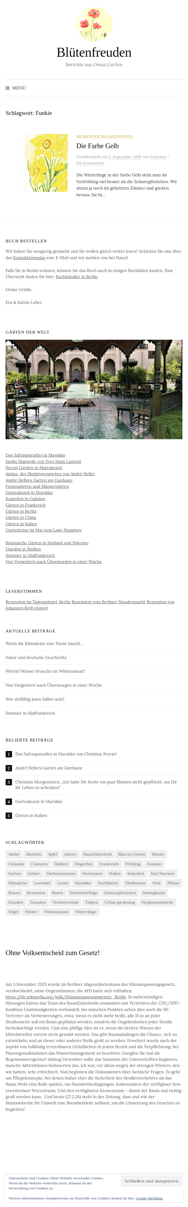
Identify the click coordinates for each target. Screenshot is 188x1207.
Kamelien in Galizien (25, 498)
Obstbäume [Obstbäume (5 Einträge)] (135, 882)
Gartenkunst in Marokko (29, 492)
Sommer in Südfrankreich (30, 555)
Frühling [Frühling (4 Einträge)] (133, 863)
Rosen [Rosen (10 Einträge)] (57, 892)
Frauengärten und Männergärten (37, 486)
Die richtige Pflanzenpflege (104, 136)
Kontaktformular (29, 257)
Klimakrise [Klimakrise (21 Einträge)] (17, 882)
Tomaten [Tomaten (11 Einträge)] (38, 902)
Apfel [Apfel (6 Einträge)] (52, 854)
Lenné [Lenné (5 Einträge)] (62, 882)
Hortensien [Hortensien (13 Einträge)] (92, 873)
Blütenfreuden (93, 52)
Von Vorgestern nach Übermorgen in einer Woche (54, 561)
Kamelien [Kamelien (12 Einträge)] (135, 873)
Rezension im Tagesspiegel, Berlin (38, 601)
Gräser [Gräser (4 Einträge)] (34, 873)
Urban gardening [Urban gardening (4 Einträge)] (119, 902)
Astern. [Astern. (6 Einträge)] (70, 854)
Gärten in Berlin (21, 511)
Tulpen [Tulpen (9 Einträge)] (91, 902)
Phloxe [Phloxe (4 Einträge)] (173, 882)
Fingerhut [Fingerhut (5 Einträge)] (83, 863)
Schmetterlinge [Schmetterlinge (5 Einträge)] (83, 892)
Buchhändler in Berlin (77, 276)
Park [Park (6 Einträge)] (157, 882)
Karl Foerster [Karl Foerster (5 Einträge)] (163, 873)
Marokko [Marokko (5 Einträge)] (83, 882)
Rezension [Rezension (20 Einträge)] (36, 892)
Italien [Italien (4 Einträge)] (115, 873)
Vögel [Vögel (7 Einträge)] (13, 911)
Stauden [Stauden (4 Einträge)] (15, 902)
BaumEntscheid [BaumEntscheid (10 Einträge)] (98, 854)
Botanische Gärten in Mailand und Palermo (47, 542)
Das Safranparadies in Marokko (35, 455)
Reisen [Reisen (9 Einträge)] (14, 892)
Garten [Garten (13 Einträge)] (14, 873)
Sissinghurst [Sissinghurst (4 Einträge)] (154, 892)
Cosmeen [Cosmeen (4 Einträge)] (39, 863)
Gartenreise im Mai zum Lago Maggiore (44, 530)
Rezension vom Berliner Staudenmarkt (109, 601)
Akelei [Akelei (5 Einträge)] (13, 854)
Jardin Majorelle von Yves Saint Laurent (43, 461)
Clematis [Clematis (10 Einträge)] (16, 863)
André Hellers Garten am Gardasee (39, 480)
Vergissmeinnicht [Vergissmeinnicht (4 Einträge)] (157, 902)
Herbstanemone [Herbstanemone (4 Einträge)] (61, 873)
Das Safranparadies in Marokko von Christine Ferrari (65, 754)
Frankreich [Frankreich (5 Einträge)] (109, 863)
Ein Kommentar (90, 163)
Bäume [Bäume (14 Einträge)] (158, 854)
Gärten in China (21, 517)
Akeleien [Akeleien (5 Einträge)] (33, 854)
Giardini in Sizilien (23, 549)
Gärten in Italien (21, 523)
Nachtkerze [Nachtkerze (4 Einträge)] (107, 882)
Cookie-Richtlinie (149, 1198)
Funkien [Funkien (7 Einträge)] (154, 863)
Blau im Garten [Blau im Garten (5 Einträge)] (131, 854)
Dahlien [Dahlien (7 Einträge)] (61, 863)
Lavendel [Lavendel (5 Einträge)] (42, 882)
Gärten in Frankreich (26, 505)
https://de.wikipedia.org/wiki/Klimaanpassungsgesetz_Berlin (66, 997)
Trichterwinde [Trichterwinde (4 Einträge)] (65, 902)
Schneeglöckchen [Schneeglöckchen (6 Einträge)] (120, 892)
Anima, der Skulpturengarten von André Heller (50, 473)
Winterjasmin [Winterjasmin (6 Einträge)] (56, 911)
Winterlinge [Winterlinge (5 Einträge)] (85, 911)
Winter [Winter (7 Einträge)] (31, 911)
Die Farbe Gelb (97, 146)
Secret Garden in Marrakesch (34, 467)
